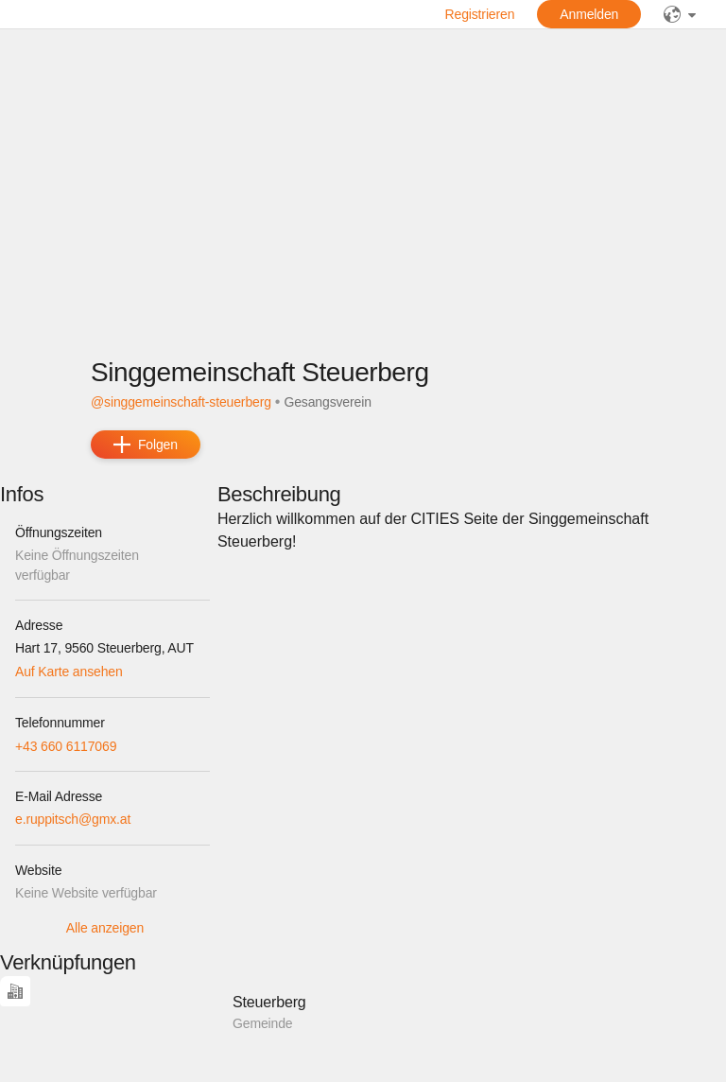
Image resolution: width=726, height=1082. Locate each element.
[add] (145, 444)
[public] (680, 14)
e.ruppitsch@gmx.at (72, 819)
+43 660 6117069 (65, 746)
